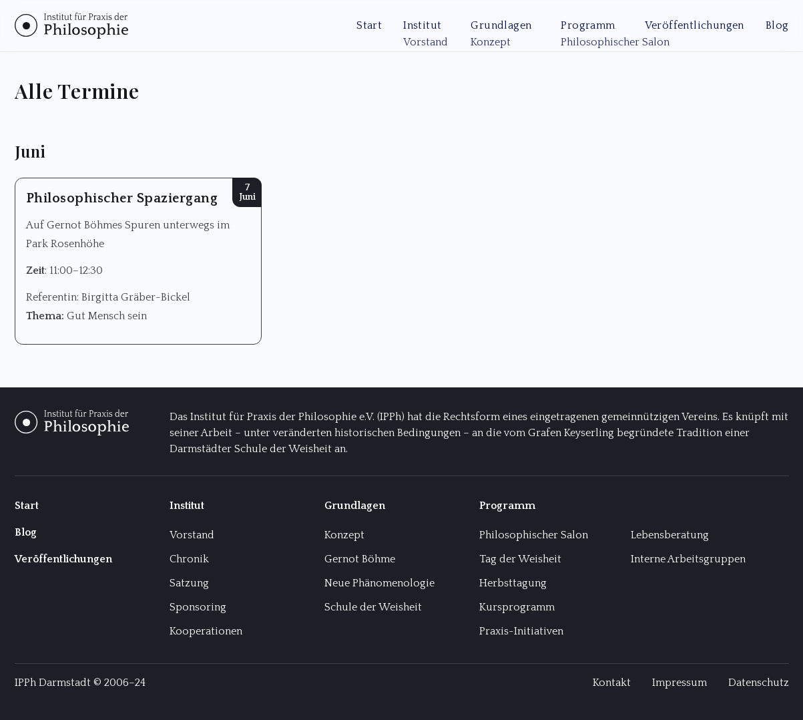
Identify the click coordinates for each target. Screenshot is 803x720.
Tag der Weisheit (520, 559)
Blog (777, 25)
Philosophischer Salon (533, 535)
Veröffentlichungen (694, 25)
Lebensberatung (670, 535)
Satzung (189, 583)
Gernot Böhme (359, 559)
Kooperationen (206, 631)
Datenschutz (758, 683)
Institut (422, 25)
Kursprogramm (517, 607)
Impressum (679, 683)
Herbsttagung (513, 583)
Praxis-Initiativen (521, 631)
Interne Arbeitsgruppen (688, 559)
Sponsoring (198, 607)
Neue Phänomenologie (379, 583)
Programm (588, 25)
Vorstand (192, 535)
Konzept (344, 535)
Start (369, 25)
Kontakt (612, 683)
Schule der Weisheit (373, 607)
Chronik (189, 559)
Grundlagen (501, 25)
